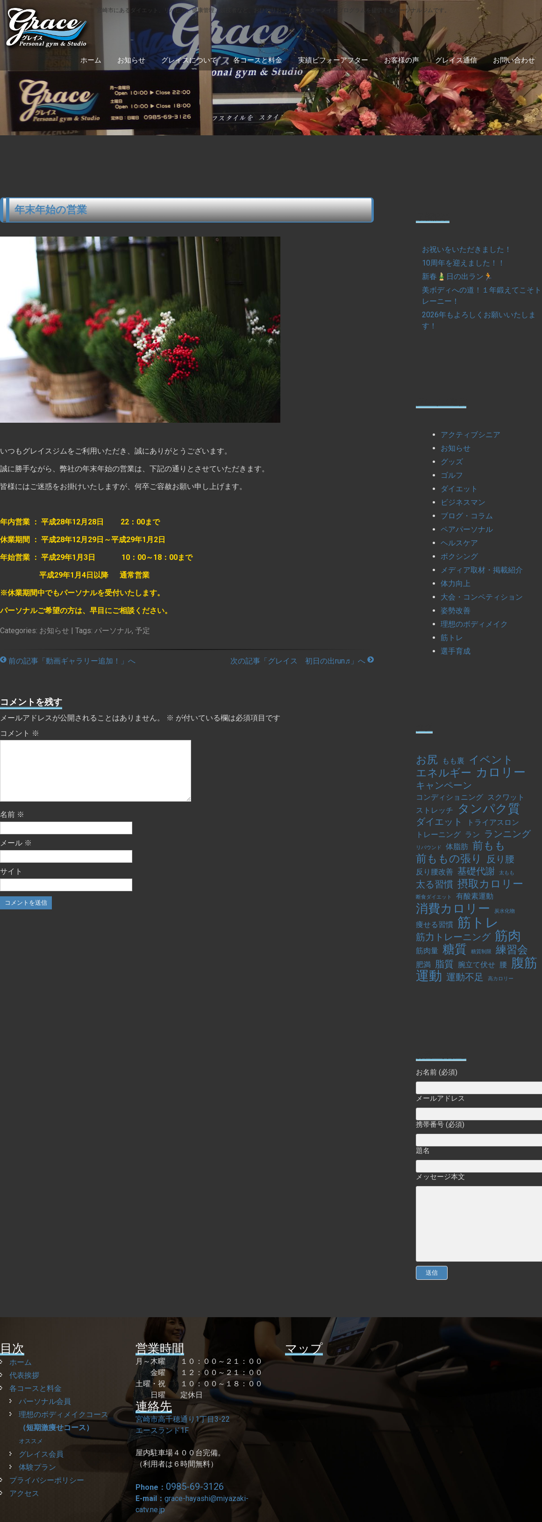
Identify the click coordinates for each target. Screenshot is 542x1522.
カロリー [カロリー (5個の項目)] (501, 772)
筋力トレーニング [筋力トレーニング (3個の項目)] (453, 937)
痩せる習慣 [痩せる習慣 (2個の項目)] (434, 924)
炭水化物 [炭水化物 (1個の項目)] (504, 911)
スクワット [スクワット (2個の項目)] (506, 797)
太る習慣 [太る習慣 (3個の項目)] (434, 884)
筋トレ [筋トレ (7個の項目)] (478, 922)
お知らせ (131, 60)
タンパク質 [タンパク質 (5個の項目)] (488, 808)
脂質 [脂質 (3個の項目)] (444, 964)
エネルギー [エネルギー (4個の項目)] (443, 773)
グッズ (452, 461)
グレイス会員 (41, 1454)
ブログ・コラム (467, 515)
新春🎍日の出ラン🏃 (457, 276)
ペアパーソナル (467, 529)
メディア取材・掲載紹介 (482, 570)
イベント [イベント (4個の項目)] (491, 760)
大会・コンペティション (482, 597)
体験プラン (37, 1467)
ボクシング (459, 556)
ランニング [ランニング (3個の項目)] (507, 833)
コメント (19, 733)
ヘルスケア (459, 542)
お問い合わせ (514, 60)
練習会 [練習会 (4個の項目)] (512, 950)
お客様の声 (401, 60)
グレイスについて (189, 60)
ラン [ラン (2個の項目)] (472, 834)
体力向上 (456, 583)
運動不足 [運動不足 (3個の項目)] (465, 977)
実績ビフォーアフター (333, 60)
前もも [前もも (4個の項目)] (489, 846)
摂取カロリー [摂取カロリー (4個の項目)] (490, 884)
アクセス (24, 1493)
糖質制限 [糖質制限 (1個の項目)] (481, 952)
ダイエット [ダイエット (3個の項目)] (439, 821)
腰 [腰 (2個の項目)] (503, 964)
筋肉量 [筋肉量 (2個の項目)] (427, 950)
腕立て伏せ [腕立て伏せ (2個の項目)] (476, 964)
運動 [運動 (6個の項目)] (429, 976)
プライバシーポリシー (46, 1480)
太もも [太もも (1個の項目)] (506, 873)
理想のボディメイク (474, 624)
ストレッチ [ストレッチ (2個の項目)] (434, 810)
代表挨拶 (24, 1375)
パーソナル (113, 630)
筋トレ (452, 637)
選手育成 (456, 651)
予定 (142, 630)
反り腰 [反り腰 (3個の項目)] (500, 859)
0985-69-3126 (195, 1486)
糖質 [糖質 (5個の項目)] (454, 949)
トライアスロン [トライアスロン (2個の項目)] (493, 822)
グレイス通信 (456, 60)
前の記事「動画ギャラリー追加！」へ (68, 660)
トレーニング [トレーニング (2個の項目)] (438, 834)
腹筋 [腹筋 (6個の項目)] (524, 963)
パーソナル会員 (45, 1401)
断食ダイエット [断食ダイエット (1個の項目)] (434, 897)
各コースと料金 (257, 60)
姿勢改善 (456, 610)
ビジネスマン (463, 502)
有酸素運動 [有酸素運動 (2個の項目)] (474, 896)
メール (16, 854)
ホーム (90, 60)
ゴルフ (452, 475)
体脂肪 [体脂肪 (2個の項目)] (457, 846)
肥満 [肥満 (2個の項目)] (423, 964)
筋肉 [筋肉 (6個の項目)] (508, 936)
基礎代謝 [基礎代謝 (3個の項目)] (476, 871)
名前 (12, 825)
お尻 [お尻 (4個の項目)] (427, 760)
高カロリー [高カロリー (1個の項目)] (500, 979)
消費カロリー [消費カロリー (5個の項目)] (453, 908)
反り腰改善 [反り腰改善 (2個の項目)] (434, 871)
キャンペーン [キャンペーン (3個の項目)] (444, 785)
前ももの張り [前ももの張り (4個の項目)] (449, 859)
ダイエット (459, 488)
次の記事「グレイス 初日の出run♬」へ (302, 660)
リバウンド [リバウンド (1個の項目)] (429, 848)
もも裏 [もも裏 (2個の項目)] (453, 760)
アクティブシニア (470, 434)
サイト (11, 882)
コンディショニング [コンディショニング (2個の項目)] (449, 797)
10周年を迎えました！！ (463, 262)
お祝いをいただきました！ (467, 249)
